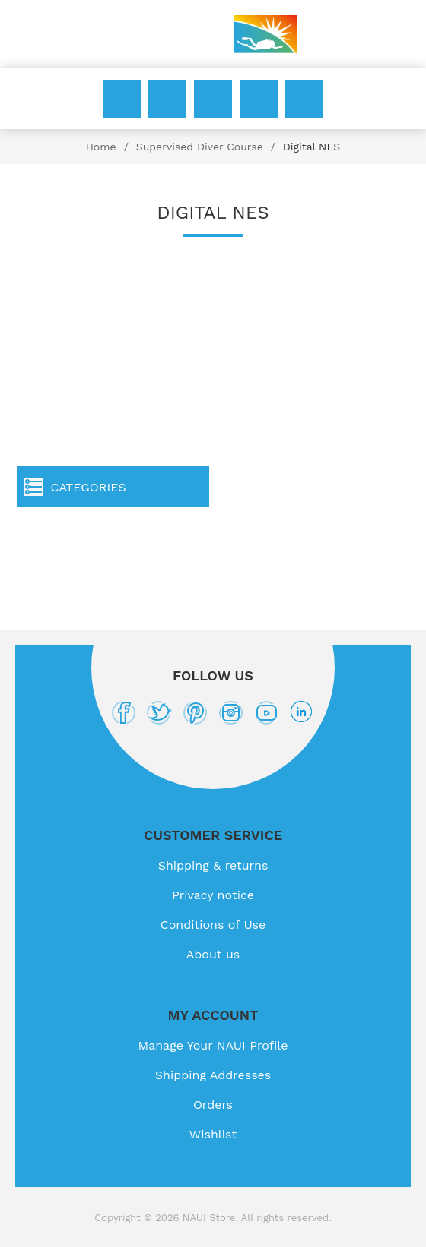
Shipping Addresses (213, 1075)
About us (213, 954)
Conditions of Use (213, 924)
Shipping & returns (213, 865)
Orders (213, 1104)
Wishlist (259, 99)
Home (101, 146)
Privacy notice (213, 895)
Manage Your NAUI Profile (213, 1045)
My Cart (304, 99)
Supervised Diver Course (199, 146)
